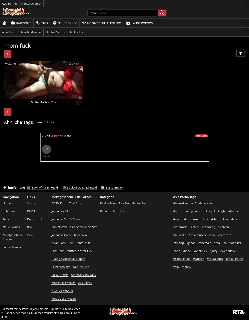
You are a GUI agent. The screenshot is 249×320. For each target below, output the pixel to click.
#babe (186, 251)
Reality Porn (77, 32)
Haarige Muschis (62, 290)
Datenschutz (35, 219)
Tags (42, 23)
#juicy (214, 251)
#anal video (206, 203)
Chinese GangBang (83, 274)
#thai (217, 243)
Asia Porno (85, 282)
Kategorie (21, 23)
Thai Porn (57, 251)
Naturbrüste (81, 267)
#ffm (212, 235)
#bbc (176, 251)
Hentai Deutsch (31, 3)
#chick (195, 227)
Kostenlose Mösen (63, 282)
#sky (176, 267)
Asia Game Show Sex (83, 227)
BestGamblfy (112, 187)
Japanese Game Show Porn (69, 235)
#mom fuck (200, 219)
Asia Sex (7, 32)
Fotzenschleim (60, 267)
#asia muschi (197, 235)
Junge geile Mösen (63, 298)
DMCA (31, 211)
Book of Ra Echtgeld (42, 187)
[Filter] (240, 53)
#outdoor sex (232, 243)
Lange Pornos (139, 23)
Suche (31, 203)
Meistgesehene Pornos (102, 23)
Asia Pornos (9, 3)
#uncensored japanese (188, 211)
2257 (30, 235)
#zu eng (178, 243)
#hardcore (224, 235)
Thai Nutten (59, 227)
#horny (233, 211)
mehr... (186, 267)
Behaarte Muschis (29, 32)
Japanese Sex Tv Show (65, 219)
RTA (29, 227)
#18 (193, 203)
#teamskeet (181, 203)
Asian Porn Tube (62, 243)
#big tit (210, 211)
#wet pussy (227, 251)
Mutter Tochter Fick (79, 251)
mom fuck (17, 45)
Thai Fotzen (76, 203)
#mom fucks (45, 122)
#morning (208, 227)
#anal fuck (200, 251)
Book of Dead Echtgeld (80, 187)
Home (7, 203)
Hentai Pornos (55, 32)
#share (215, 219)
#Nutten (198, 259)
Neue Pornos (65, 23)
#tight (222, 211)
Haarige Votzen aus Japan (68, 259)
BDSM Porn (58, 203)
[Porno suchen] (123, 13)
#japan (190, 243)
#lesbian (223, 227)
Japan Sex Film (60, 211)
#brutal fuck (215, 259)
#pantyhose (231, 219)
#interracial (180, 227)
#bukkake (179, 235)
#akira (177, 219)
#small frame (234, 259)
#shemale (204, 243)
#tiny (187, 219)
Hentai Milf (82, 243)
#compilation (182, 259)
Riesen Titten (59, 274)
